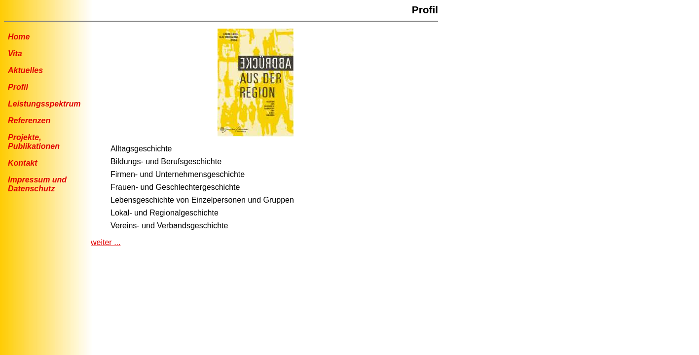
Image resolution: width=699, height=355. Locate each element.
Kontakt (22, 163)
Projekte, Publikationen (34, 141)
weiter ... (105, 242)
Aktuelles (25, 70)
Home (19, 37)
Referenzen (29, 120)
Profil (18, 87)
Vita (15, 53)
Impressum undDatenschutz (37, 184)
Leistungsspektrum (44, 104)
